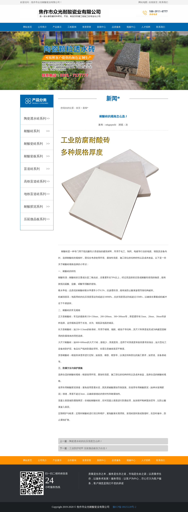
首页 (78, 108)
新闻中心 (101, 27)
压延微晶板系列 (37, 219)
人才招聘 (145, 27)
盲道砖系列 (37, 168)
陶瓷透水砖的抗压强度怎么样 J (85, 441)
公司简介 (42, 27)
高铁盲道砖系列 (37, 181)
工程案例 (71, 27)
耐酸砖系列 (37, 131)
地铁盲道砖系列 (37, 194)
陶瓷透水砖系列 (37, 118)
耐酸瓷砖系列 (37, 143)
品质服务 (116, 27)
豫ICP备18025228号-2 (124, 507)
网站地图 (142, 2)
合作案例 (71, 460)
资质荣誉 (86, 27)
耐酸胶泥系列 (37, 206)
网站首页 (27, 27)
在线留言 (153, 2)
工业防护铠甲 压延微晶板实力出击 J (88, 448)
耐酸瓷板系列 (37, 156)
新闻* (85, 108)
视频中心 (131, 27)
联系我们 (163, 2)
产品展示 (57, 27)
